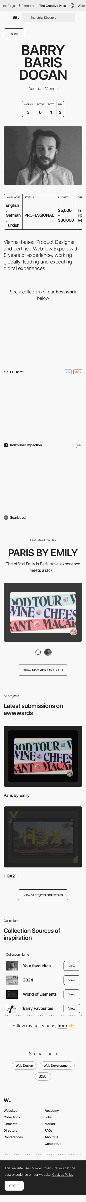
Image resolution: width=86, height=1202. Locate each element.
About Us (51, 1137)
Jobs (48, 1117)
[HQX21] (43, 408)
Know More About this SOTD (43, 670)
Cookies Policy (62, 1174)
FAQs (48, 1130)
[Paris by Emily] (43, 335)
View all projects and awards (43, 895)
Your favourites (37, 965)
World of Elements (40, 994)
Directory (10, 1130)
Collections (12, 1117)
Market (50, 1124)
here (62, 1025)
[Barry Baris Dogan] (48, 652)
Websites (10, 1110)
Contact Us (53, 1144)
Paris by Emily (17, 795)
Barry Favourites (38, 1008)
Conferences (13, 1137)
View (71, 966)
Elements (10, 1124)
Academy (52, 1110)
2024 (28, 980)
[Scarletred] (43, 482)
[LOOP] (38, 652)
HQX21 (10, 876)
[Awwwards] (15, 17)
